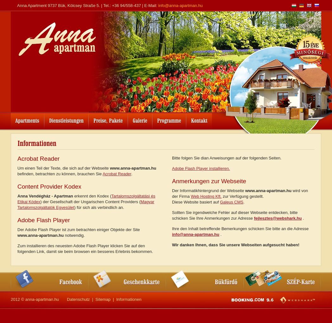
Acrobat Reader (117, 173)
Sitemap (103, 299)
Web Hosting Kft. (206, 196)
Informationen (129, 299)
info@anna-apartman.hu (180, 5)
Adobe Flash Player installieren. (201, 168)
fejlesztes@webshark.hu (278, 218)
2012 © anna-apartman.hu (35, 299)
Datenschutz (78, 299)
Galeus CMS (232, 202)
